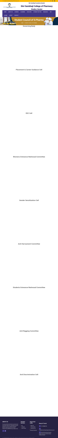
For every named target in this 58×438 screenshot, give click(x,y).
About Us (32, 425)
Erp (22, 425)
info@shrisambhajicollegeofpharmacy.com (46, 430)
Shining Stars (33, 426)
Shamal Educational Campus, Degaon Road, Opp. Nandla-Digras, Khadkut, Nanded (45, 433)
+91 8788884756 (44, 426)
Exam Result (23, 428)
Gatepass (23, 426)
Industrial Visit (33, 428)
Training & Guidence (33, 430)
